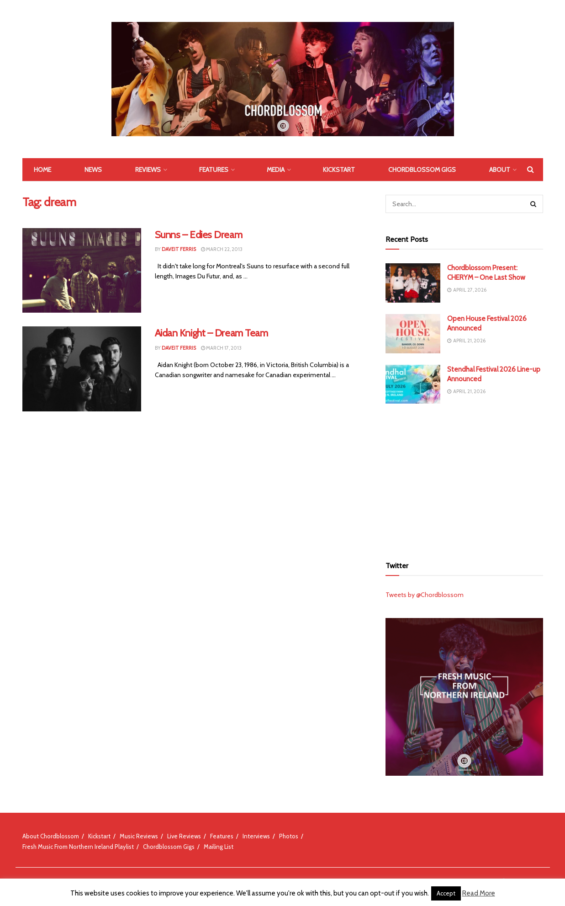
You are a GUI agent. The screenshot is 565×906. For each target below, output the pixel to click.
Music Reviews (139, 836)
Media (276, 169)
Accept (446, 893)
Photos (288, 836)
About (499, 169)
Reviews (148, 169)
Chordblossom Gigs (422, 169)
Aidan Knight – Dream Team (211, 333)
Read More (478, 893)
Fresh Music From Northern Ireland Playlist (78, 846)
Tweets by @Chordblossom (424, 595)
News (93, 169)
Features (213, 169)
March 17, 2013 (221, 348)
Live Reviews (184, 836)
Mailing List (218, 846)
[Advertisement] (464, 479)
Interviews (256, 836)
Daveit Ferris (179, 249)
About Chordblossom (50, 836)
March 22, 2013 (222, 249)
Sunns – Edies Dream (199, 235)
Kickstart (339, 169)
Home (42, 169)
